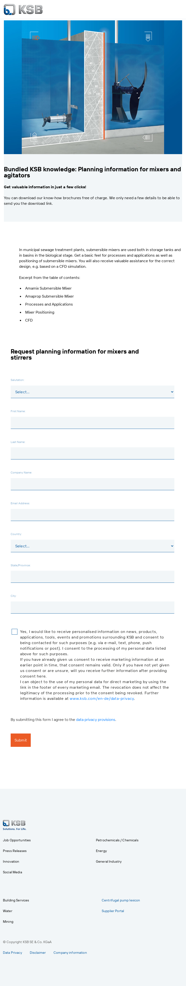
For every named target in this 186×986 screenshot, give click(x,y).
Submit (21, 740)
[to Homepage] (23, 9)
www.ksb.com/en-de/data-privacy (102, 698)
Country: (16, 534)
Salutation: (17, 380)
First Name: (18, 411)
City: (13, 596)
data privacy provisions (95, 719)
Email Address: (20, 503)
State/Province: (21, 565)
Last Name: (18, 442)
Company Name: (21, 472)
